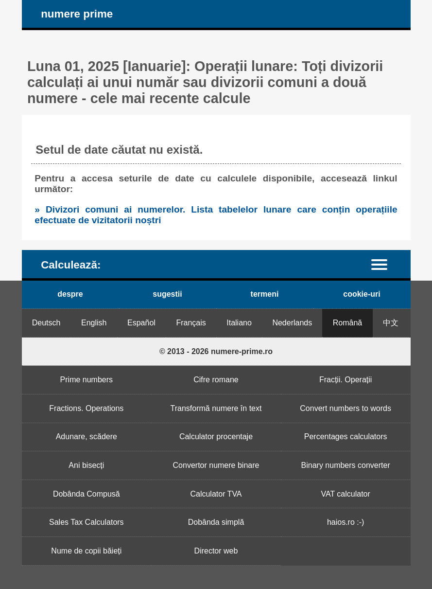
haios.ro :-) (345, 522)
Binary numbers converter (345, 465)
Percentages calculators (345, 436)
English (93, 323)
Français (191, 323)
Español (141, 323)
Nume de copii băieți (86, 551)
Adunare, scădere (86, 436)
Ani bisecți (86, 465)
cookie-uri (361, 294)
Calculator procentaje (216, 436)
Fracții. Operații (345, 379)
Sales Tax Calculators (86, 522)
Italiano (239, 323)
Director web (216, 551)
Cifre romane (215, 379)
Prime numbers (86, 379)
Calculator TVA (216, 494)
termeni (265, 294)
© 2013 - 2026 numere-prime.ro (216, 351)
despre (70, 294)
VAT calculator (345, 494)
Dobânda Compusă (86, 494)
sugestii (167, 294)
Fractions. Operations (86, 408)
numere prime (77, 14)
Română (347, 323)
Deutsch (46, 323)
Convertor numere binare (216, 465)
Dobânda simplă (216, 522)
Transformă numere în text (216, 408)
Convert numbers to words (345, 408)
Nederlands (292, 323)
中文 (390, 323)
